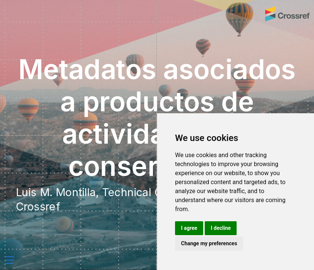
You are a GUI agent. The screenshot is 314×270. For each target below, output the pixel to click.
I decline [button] (221, 228)
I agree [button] (189, 228)
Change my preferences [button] (209, 243)
